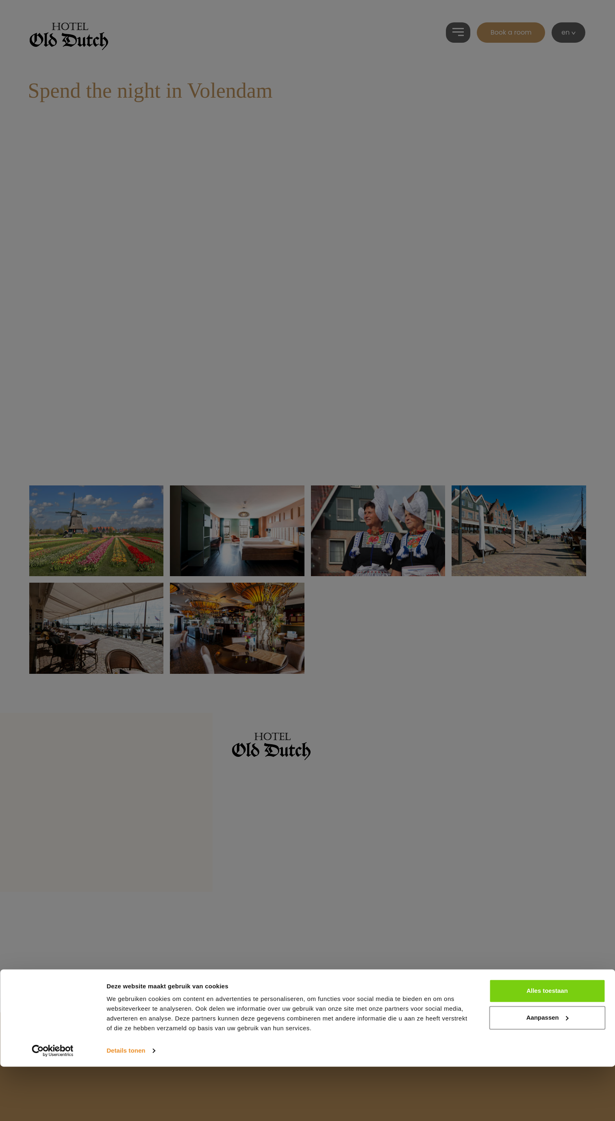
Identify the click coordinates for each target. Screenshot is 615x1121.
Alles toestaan (547, 1045)
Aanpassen (547, 1071)
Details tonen (125, 1104)
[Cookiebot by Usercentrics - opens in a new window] (52, 1105)
